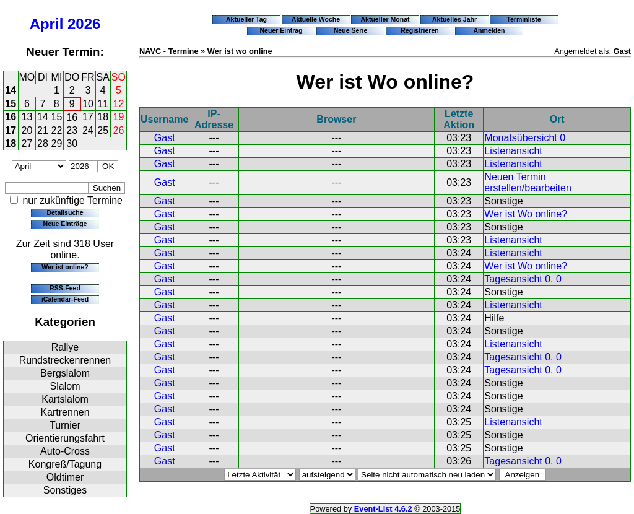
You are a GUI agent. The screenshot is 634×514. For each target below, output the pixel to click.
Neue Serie (351, 30)
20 (27, 130)
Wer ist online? (64, 267)
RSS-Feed (65, 288)
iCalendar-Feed (65, 299)
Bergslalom (65, 373)
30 (71, 143)
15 (10, 103)
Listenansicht (513, 151)
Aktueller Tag (246, 19)
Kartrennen (64, 412)
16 (10, 116)
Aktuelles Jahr (454, 19)
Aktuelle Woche (316, 19)
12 (118, 103)
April (47, 23)
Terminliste (523, 19)
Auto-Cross (65, 451)
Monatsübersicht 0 (524, 138)
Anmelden (489, 30)
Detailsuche (64, 212)
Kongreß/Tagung (65, 464)
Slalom (65, 386)
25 (102, 130)
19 (118, 116)
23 (71, 130)
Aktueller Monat (384, 19)
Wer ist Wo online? (525, 214)
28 (42, 143)
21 (42, 130)
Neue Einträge (65, 223)
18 (102, 116)
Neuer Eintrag (280, 30)
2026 (83, 23)
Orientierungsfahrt (65, 438)
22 (57, 130)
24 (87, 130)
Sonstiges (65, 490)
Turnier (65, 425)
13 (27, 116)
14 (10, 90)
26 (118, 130)
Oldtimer (65, 477)
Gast (164, 138)
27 (27, 143)
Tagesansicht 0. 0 (523, 279)
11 (102, 103)
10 (87, 103)
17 (87, 116)
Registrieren (420, 30)
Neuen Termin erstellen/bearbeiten (527, 182)
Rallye (65, 347)
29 (57, 143)
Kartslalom (65, 399)
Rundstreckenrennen (65, 360)
